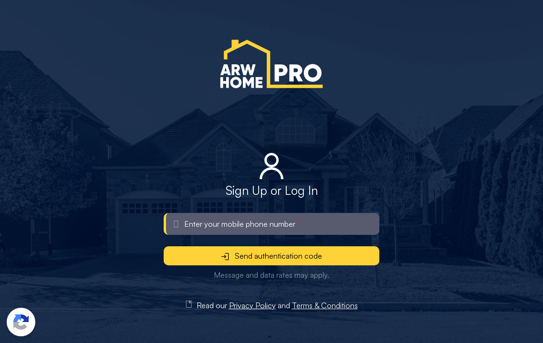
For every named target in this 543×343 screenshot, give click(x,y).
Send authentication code (271, 256)
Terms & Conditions (325, 305)
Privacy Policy (252, 305)
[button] (21, 322)
